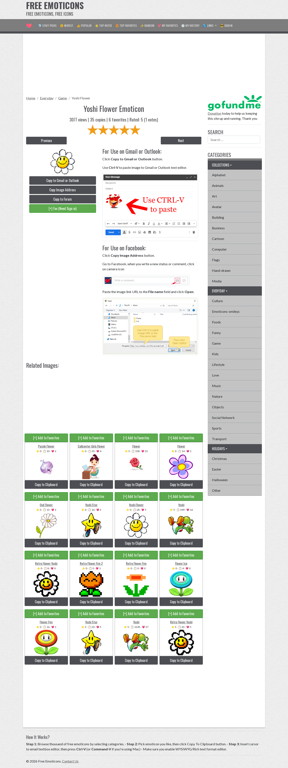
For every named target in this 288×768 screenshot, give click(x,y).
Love (215, 375)
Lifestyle (218, 364)
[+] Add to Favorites (46, 437)
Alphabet (219, 175)
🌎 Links (208, 25)
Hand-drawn (221, 270)
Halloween (220, 480)
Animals (218, 185)
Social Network (223, 418)
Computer (219, 249)
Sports (217, 428)
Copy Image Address (62, 189)
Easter (216, 469)
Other (216, 490)
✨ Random (147, 25)
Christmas (219, 459)
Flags (216, 260)
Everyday (47, 98)
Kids (215, 354)
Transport (219, 439)
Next (181, 140)
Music (216, 386)
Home (30, 98)
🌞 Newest (66, 25)
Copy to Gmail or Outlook (62, 180)
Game (62, 98)
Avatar (217, 207)
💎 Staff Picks (47, 25)
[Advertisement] (184, 9)
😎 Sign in (226, 25)
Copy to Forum (62, 199)
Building (218, 217)
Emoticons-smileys (226, 311)
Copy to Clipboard (46, 484)
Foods (216, 322)
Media (217, 281)
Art (214, 196)
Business (218, 228)
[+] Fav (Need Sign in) (62, 208)
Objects (218, 407)
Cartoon (218, 239)
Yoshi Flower (81, 98)
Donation (214, 113)
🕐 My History (190, 25)
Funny (216, 333)
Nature (217, 396)
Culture (217, 301)
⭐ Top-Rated (103, 25)
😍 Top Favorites (126, 25)
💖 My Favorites (168, 25)
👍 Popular (84, 25)
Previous (46, 140)
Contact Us (70, 761)
